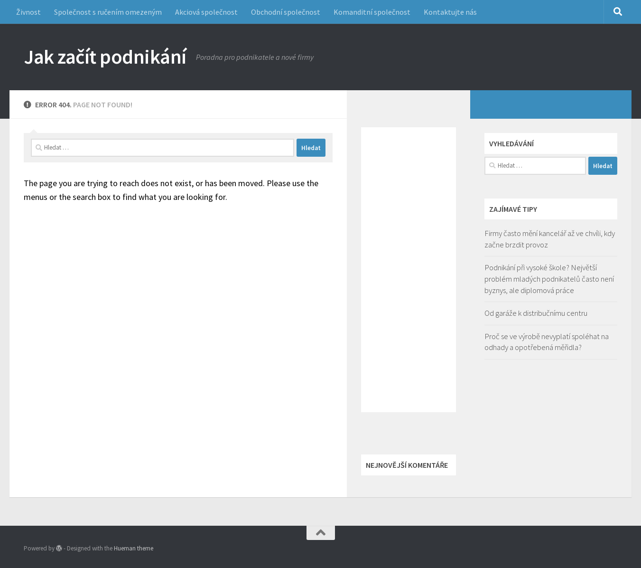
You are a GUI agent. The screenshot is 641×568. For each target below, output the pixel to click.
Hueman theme (133, 548)
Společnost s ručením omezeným (108, 12)
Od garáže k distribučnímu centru (535, 313)
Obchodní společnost (285, 12)
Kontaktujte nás (450, 12)
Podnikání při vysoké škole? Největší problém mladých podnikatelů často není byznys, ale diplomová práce (549, 278)
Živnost (28, 12)
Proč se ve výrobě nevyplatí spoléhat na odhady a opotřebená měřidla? (546, 342)
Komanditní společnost (372, 12)
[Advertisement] (408, 269)
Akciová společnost (206, 12)
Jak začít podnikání (105, 56)
